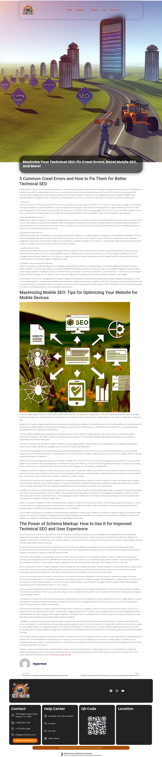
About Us (94, 10)
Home (69, 10)
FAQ (104, 10)
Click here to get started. (60, 655)
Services (81, 10)
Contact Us (115, 10)
